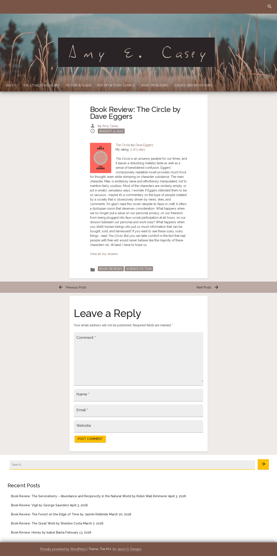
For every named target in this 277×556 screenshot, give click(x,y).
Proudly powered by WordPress (63, 549)
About (11, 85)
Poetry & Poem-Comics (116, 85)
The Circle (123, 145)
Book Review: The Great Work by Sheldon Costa (46, 523)
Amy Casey (110, 126)
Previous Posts (72, 287)
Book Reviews (110, 269)
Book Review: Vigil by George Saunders (40, 505)
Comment (86, 337)
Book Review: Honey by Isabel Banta (37, 532)
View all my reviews (104, 254)
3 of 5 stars (137, 149)
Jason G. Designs (129, 549)
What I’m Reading (155, 85)
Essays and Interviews (193, 85)
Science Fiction (138, 269)
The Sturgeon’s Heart (41, 85)
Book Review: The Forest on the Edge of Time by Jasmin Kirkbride (59, 514)
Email (82, 410)
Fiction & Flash (78, 85)
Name (82, 394)
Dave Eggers (144, 145)
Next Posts (207, 287)
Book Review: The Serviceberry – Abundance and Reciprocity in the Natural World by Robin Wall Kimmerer (89, 496)
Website (83, 425)
